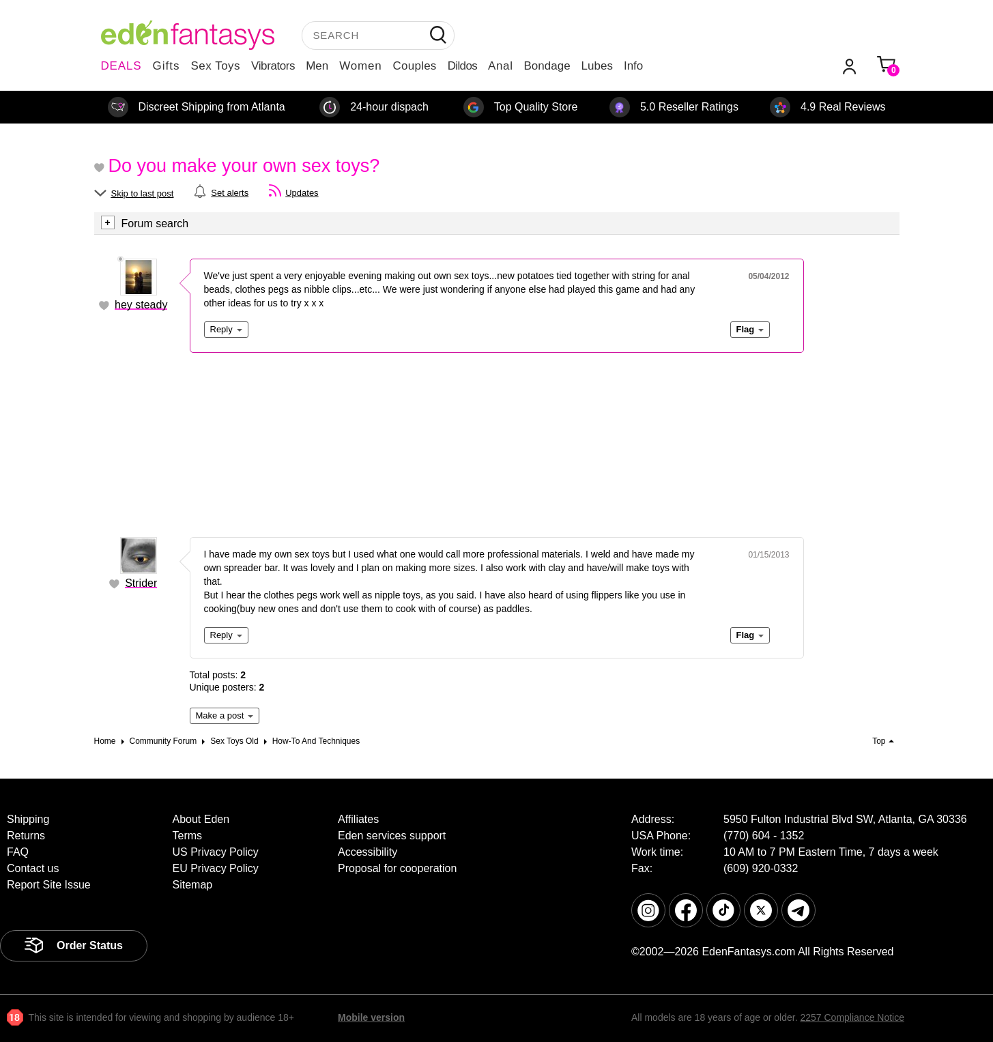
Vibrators (273, 65)
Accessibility (367, 852)
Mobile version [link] (371, 1017)
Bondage (547, 65)
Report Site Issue (49, 885)
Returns (26, 835)
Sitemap (193, 885)
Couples (415, 65)
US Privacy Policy (216, 852)
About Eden (201, 819)
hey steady (141, 304)
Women (360, 65)
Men (317, 65)
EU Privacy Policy (216, 868)
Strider (141, 583)
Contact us (33, 868)
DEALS (121, 65)
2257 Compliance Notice (852, 1017)
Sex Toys (215, 65)
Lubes (597, 65)
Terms (188, 835)
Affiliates (358, 819)
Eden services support (392, 835)
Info (633, 65)
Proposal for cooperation (397, 868)
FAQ (18, 852)
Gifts (165, 65)
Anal (500, 65)
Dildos (462, 65)
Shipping (28, 819)
